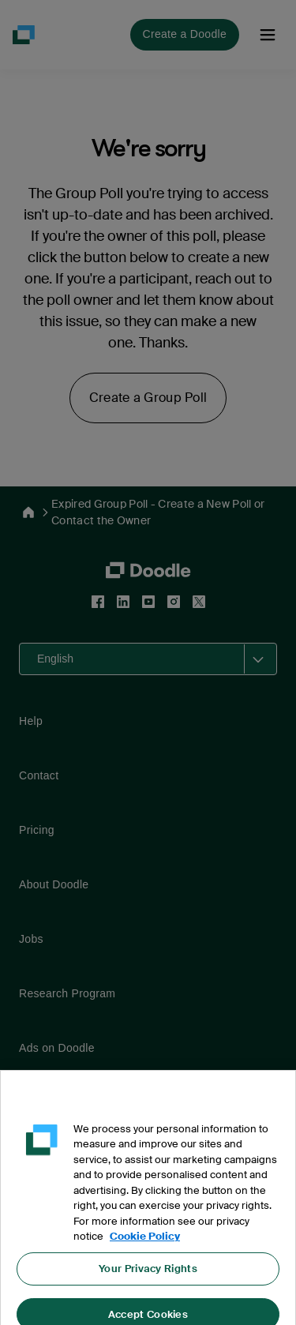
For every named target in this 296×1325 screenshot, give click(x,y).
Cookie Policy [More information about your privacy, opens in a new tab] (145, 1242)
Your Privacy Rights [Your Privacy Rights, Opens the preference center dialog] (148, 1274)
